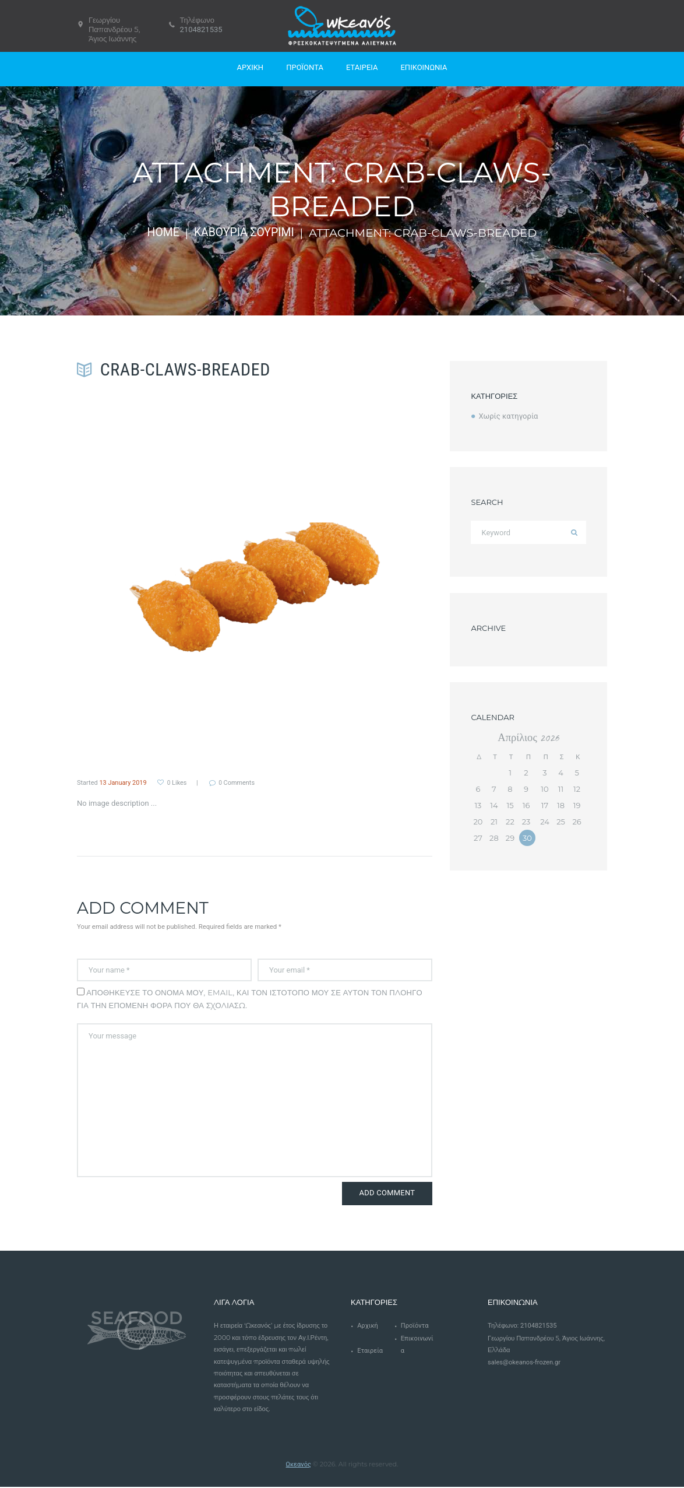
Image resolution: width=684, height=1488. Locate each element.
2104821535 (201, 29)
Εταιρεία (370, 1352)
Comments (238, 783)
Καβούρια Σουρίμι (244, 232)
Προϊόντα (415, 1327)
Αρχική (367, 1327)
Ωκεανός (298, 1465)
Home (163, 232)
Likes (177, 783)
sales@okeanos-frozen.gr (524, 1363)
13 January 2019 (123, 783)
